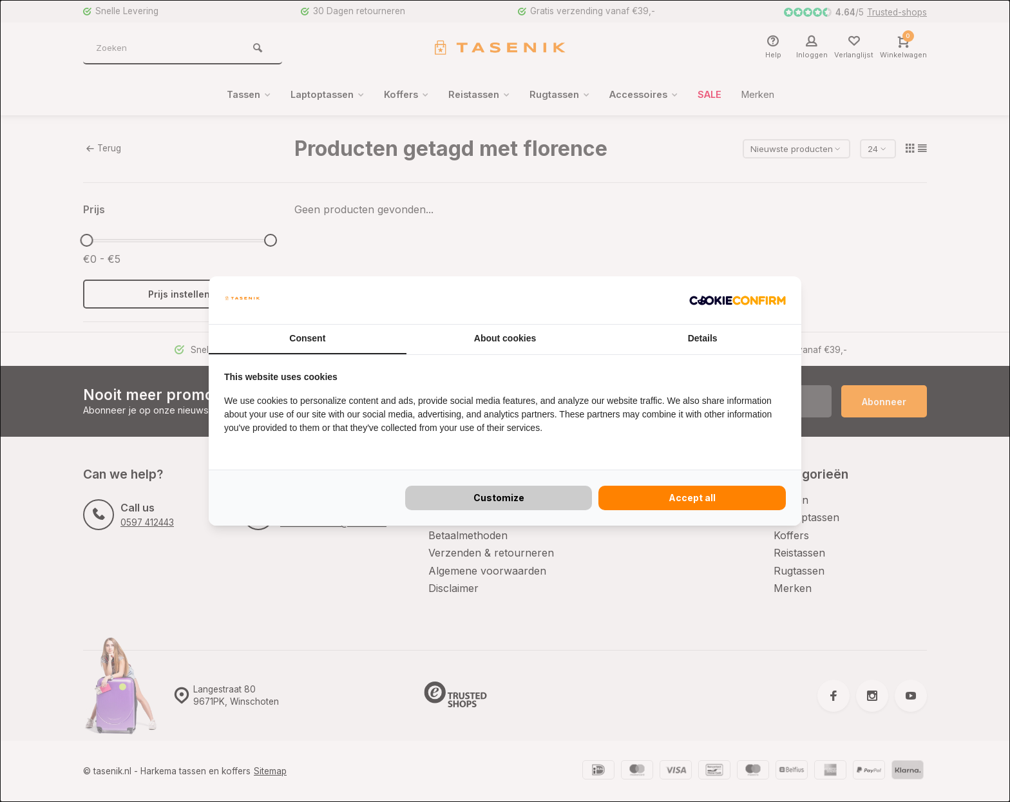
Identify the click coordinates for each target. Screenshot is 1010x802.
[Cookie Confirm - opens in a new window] (737, 300)
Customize (498, 497)
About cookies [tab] (505, 338)
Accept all (692, 497)
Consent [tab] (307, 338)
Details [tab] (703, 338)
